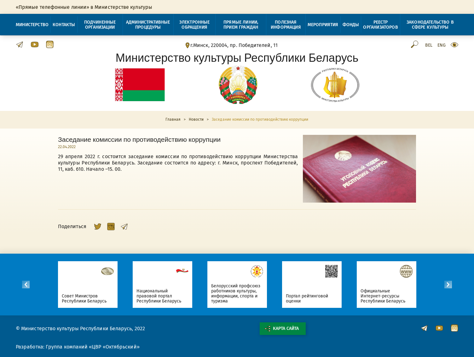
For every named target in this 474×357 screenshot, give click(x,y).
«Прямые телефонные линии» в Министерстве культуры (84, 7)
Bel (428, 45)
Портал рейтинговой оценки (308, 298)
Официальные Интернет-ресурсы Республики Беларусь (384, 296)
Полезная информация (286, 25)
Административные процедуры (148, 25)
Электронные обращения (194, 25)
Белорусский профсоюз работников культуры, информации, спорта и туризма (237, 293)
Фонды (351, 24)
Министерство (32, 24)
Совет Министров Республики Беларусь (85, 298)
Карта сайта (282, 328)
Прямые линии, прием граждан (240, 25)
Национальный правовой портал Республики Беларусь (160, 296)
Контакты (64, 24)
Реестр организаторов (380, 25)
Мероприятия (323, 24)
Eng (441, 45)
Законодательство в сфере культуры (430, 25)
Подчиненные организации (100, 25)
